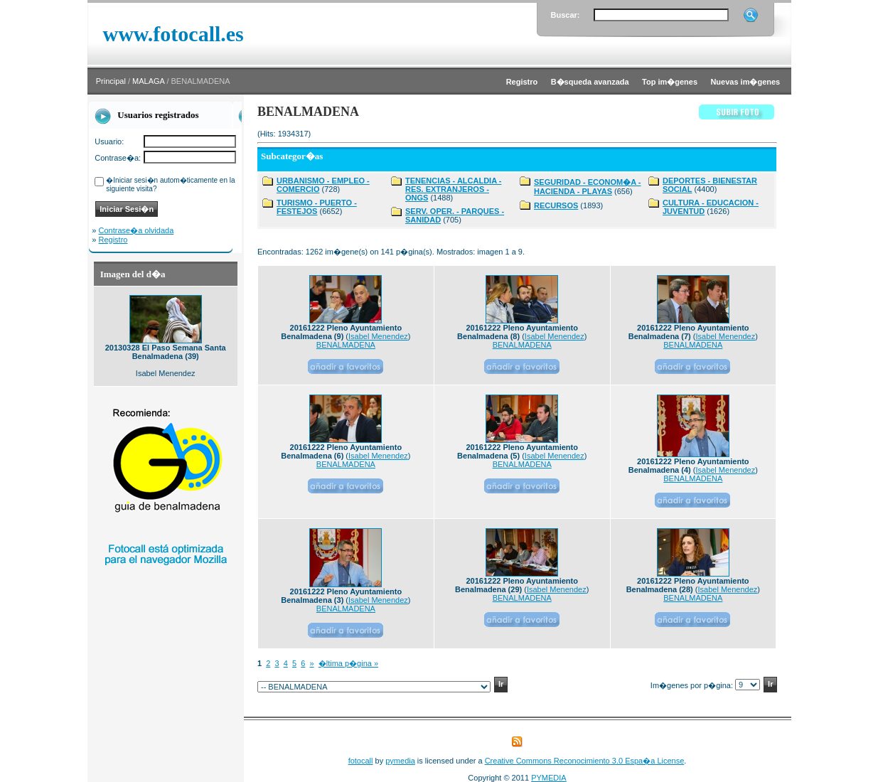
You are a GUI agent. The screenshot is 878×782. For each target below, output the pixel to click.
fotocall (360, 760)
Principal (111, 81)
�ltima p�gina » (348, 663)
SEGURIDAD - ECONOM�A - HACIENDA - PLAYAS (587, 187)
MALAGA (148, 81)
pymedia (400, 760)
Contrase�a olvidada (136, 230)
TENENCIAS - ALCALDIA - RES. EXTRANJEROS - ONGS (453, 189)
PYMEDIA (549, 777)
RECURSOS (556, 205)
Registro (113, 239)
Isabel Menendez (378, 336)
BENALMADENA (345, 345)
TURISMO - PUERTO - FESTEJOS (317, 206)
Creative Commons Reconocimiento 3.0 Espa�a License (585, 760)
